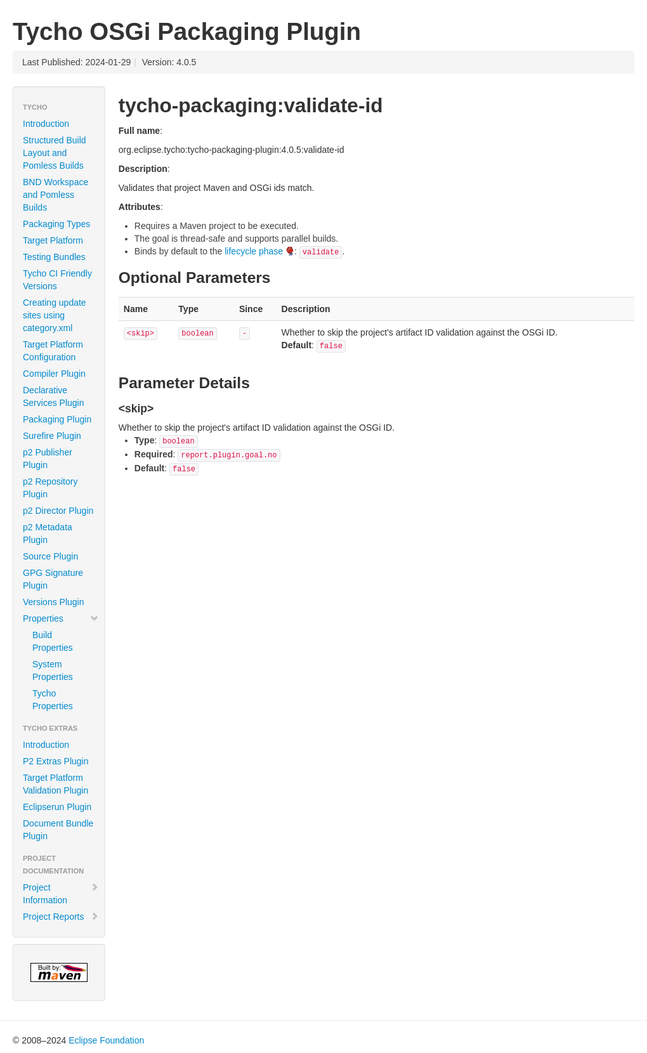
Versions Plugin (53, 602)
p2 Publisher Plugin (47, 458)
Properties (61, 618)
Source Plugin (50, 556)
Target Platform (53, 240)
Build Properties (52, 641)
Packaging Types (56, 224)
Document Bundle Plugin (58, 829)
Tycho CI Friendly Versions (57, 279)
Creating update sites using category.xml (54, 315)
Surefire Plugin (52, 436)
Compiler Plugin (54, 374)
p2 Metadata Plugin (47, 533)
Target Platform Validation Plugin (55, 784)
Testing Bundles (54, 257)
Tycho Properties (52, 699)
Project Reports (61, 917)
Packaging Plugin (57, 419)
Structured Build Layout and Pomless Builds (54, 153)
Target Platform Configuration (53, 350)
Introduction (46, 124)
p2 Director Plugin (58, 511)
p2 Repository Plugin (50, 487)
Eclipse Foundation (106, 1040)
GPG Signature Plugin (53, 579)
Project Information (61, 893)
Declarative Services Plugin (53, 396)
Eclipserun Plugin (57, 807)
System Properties (52, 670)
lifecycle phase (254, 251)
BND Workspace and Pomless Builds (55, 195)
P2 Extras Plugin (56, 761)
